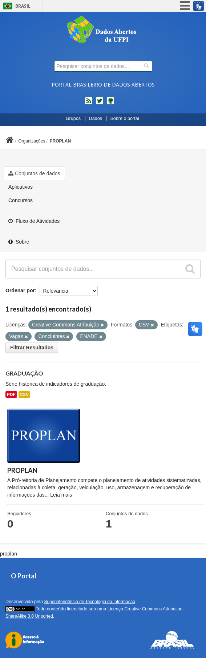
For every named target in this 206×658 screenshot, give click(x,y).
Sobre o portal (124, 118)
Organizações (31, 141)
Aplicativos (20, 187)
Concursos (20, 200)
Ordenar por (20, 290)
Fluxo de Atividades (34, 221)
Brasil (23, 6)
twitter (99, 103)
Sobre (18, 242)
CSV (24, 394)
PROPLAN (60, 141)
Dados (95, 118)
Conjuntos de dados (34, 173)
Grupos (73, 118)
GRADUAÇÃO (24, 373)
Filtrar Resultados (31, 347)
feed (88, 103)
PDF (11, 394)
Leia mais (61, 495)
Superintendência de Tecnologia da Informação (89, 601)
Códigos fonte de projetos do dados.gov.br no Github (110, 103)
